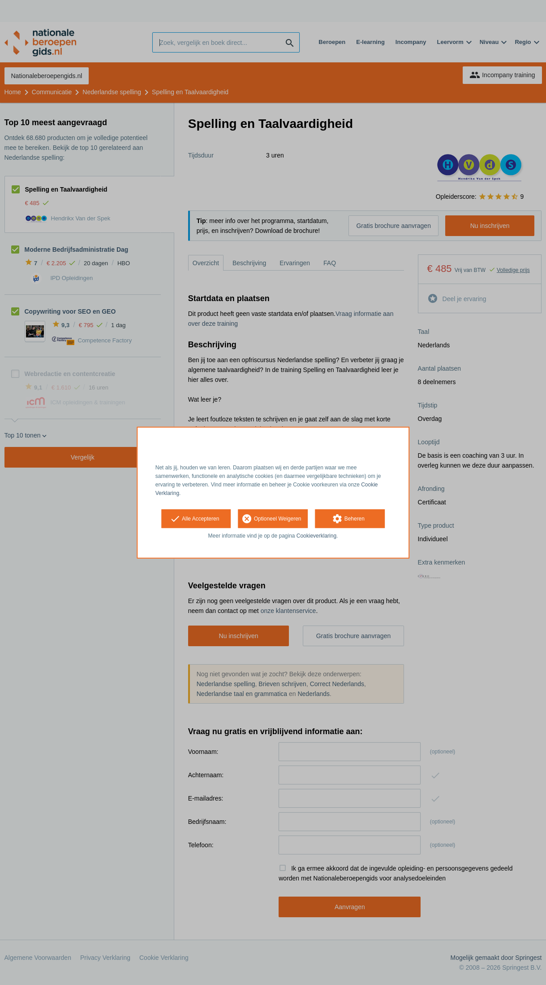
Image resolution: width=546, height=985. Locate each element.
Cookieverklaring (316, 536)
